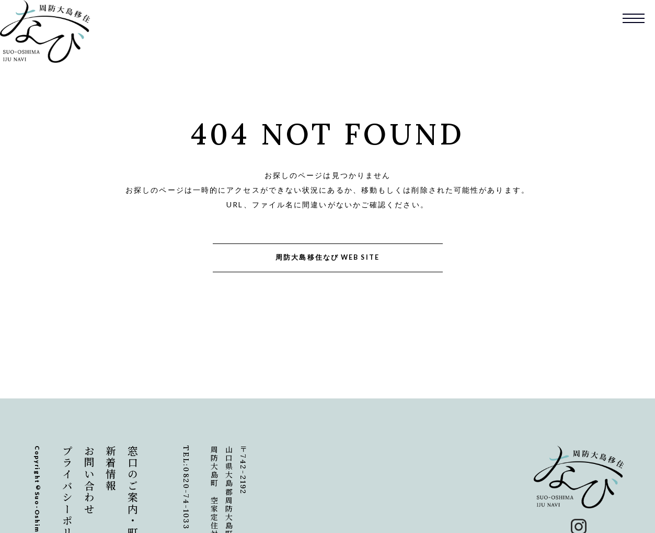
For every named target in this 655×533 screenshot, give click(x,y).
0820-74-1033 (186, 498)
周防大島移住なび (45, 31)
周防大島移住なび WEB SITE (327, 257)
